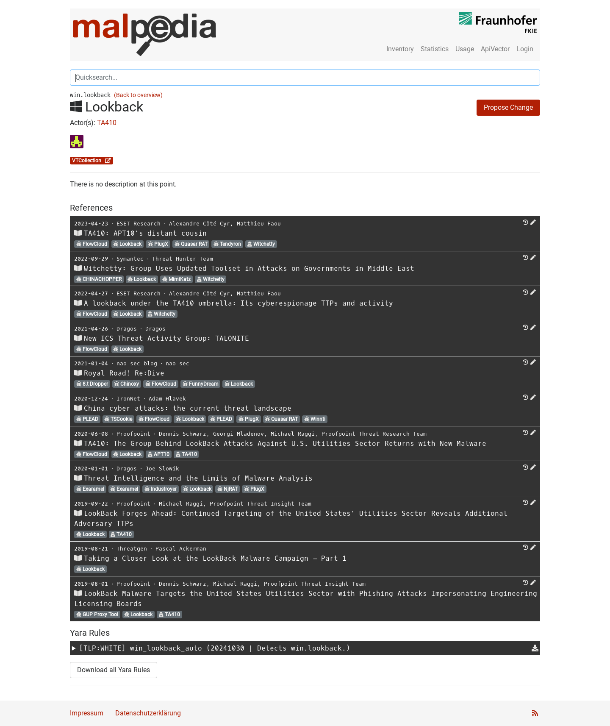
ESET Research (138, 223)
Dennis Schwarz (182, 433)
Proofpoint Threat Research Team (374, 433)
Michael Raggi (293, 433)
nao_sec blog (136, 363)
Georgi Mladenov (238, 433)
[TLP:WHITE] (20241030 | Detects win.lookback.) (214, 648)
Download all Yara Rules (113, 670)
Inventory (400, 49)
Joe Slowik (162, 468)
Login (524, 49)
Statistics (435, 49)
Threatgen (131, 548)
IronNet (128, 398)
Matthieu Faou (259, 223)
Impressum (86, 713)
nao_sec (177, 363)
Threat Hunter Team (182, 258)
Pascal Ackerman (180, 548)
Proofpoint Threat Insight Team (260, 503)
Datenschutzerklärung (148, 713)
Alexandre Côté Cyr (199, 223)
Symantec (130, 258)
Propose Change (508, 107)
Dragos (126, 328)
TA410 (106, 123)
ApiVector (495, 49)
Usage (464, 49)
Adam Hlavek (167, 398)
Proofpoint (133, 433)
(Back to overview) (138, 95)
